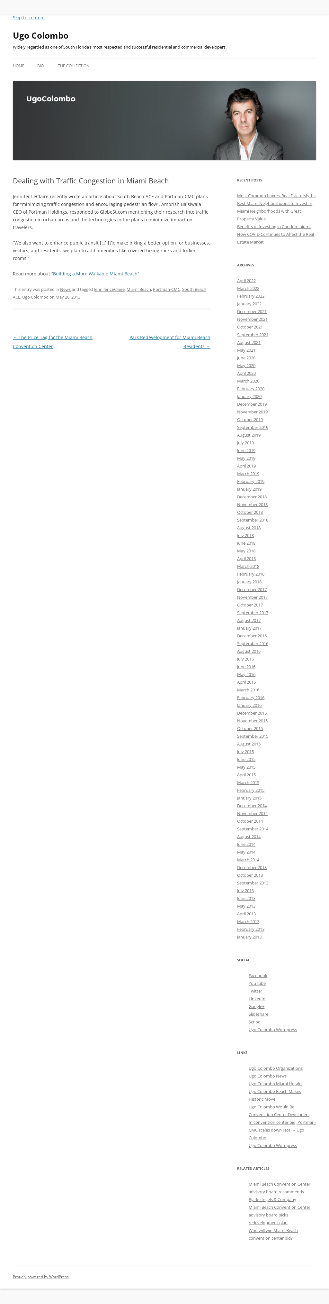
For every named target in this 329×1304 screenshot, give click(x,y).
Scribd (255, 1022)
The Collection (73, 66)
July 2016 (245, 659)
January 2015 (249, 798)
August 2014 (249, 836)
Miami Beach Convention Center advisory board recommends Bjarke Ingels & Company (279, 1191)
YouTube (257, 983)
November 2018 (252, 504)
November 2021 (252, 319)
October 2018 (250, 512)
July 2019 (245, 443)
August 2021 (249, 342)
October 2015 (250, 728)
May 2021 (246, 350)
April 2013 (246, 914)
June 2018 (246, 543)
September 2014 (252, 829)
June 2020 (246, 358)
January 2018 (249, 582)
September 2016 (252, 643)
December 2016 (252, 636)
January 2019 (249, 489)
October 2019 (250, 419)
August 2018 (249, 528)
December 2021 (252, 311)
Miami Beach (139, 289)
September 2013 (252, 883)
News (65, 289)
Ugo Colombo (40, 35)
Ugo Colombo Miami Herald (275, 1084)
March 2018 (248, 566)
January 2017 (249, 628)
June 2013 (246, 898)
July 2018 (245, 535)
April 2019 (246, 466)
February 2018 (250, 574)
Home (18, 66)
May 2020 (246, 365)
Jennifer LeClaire (109, 289)
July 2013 (245, 890)
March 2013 (248, 921)
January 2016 (249, 705)
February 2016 (250, 697)
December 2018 (252, 497)
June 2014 (246, 844)
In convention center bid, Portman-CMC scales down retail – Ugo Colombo (282, 1130)
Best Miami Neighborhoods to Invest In (274, 203)
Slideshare (258, 1014)
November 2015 (252, 721)
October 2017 (250, 605)
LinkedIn (257, 999)
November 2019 (252, 412)
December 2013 (252, 867)
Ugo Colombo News (268, 1076)
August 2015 (249, 744)
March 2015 (248, 782)
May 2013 (246, 906)
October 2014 (250, 821)
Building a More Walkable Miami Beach (95, 274)
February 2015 (250, 790)
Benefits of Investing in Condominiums (274, 226)
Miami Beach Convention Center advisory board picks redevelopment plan (279, 1214)
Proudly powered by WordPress (41, 1277)
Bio (40, 66)
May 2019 (246, 458)
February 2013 (250, 929)
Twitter (255, 991)
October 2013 (250, 875)
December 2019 (252, 404)
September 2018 (252, 520)
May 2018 (246, 551)
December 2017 (252, 589)
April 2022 (246, 280)
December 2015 (252, 713)
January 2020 (249, 396)
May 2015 (246, 767)
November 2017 (252, 597)
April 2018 (246, 558)
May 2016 (246, 674)
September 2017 (252, 612)
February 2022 (250, 296)
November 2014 (252, 813)
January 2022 (249, 304)
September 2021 (252, 335)
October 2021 (250, 327)
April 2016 (246, 682)
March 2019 (248, 473)
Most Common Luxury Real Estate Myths (276, 196)
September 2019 (252, 427)
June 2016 (246, 667)
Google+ (256, 1006)
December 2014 (252, 806)
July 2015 (245, 751)
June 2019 (246, 450)
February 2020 (250, 389)
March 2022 (248, 288)
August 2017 (249, 620)
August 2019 (249, 435)
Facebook (258, 975)
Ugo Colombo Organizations (276, 1068)
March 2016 (248, 690)
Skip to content (29, 17)
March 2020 (248, 381)
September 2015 (252, 736)
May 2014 (246, 852)
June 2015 (246, 759)
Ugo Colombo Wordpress (273, 1029)
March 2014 (248, 860)
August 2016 (249, 651)
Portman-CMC (166, 289)
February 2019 (250, 481)
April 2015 (246, 775)
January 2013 (249, 937)
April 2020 (246, 373)
